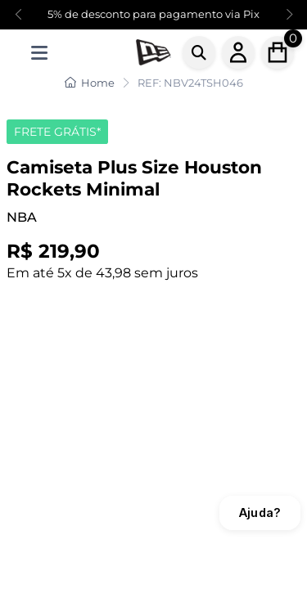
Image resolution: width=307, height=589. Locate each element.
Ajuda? (260, 512)
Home (90, 82)
